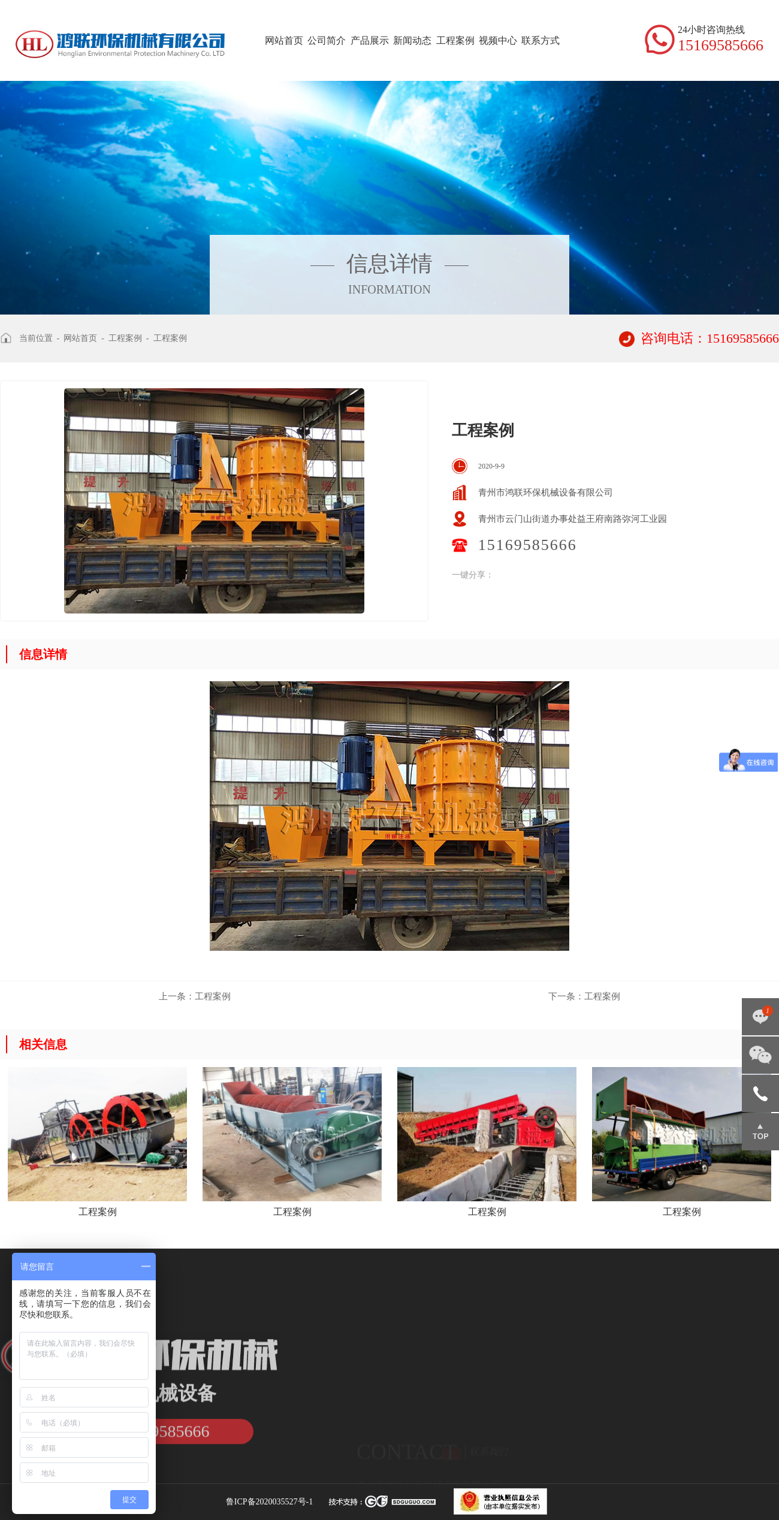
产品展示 (370, 40)
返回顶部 (760, 1131)
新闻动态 (412, 40)
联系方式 (540, 40)
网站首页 (284, 40)
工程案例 (455, 40)
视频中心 (498, 40)
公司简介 (326, 40)
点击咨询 (760, 1016)
